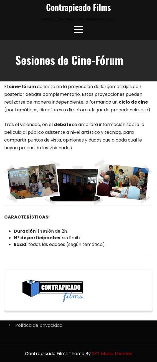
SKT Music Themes (112, 353)
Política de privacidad (38, 325)
